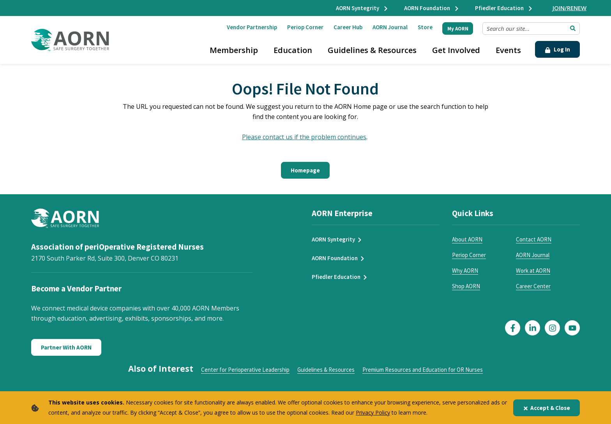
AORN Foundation (431, 8)
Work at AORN (533, 270)
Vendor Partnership (252, 27)
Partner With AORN (66, 347)
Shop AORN (466, 286)
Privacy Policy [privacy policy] (373, 412)
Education (293, 50)
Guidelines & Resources (372, 50)
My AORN (457, 28)
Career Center (533, 286)
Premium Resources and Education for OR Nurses (422, 369)
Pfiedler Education (504, 8)
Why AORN (465, 270)
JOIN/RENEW (569, 8)
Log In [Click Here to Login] (557, 49)
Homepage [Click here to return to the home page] (305, 170)
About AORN (467, 239)
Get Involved (456, 50)
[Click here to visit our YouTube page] (572, 327)
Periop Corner (305, 27)
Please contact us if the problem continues (304, 137)
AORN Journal (390, 27)
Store (425, 27)
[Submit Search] (572, 28)
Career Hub (348, 27)
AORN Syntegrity (362, 8)
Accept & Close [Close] (546, 408)
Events (508, 50)
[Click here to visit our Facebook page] (512, 327)
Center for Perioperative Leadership (245, 369)
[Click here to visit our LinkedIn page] (532, 327)
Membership (234, 50)
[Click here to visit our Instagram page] (552, 327)
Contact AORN (533, 239)
